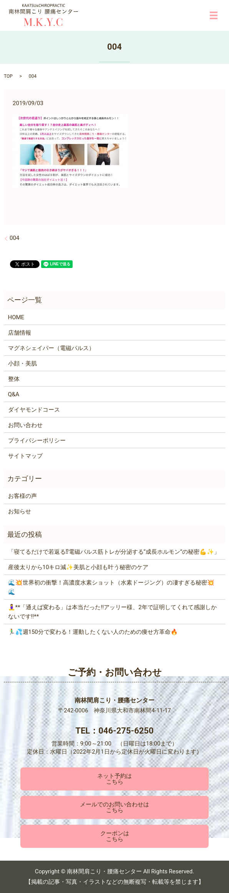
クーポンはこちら (114, 836)
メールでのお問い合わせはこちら (114, 807)
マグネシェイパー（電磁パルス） (51, 348)
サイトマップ (25, 455)
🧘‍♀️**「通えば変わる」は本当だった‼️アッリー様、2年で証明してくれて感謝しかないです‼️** (112, 612)
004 (14, 238)
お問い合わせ (25, 425)
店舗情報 (19, 332)
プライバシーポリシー (37, 440)
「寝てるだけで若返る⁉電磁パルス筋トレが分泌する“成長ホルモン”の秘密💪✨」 (114, 551)
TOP (8, 76)
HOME (16, 317)
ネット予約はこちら (114, 778)
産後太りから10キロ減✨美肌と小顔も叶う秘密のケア (78, 567)
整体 (14, 378)
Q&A (13, 394)
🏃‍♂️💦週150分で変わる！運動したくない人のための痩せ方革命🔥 (93, 631)
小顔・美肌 (22, 363)
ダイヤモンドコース (34, 409)
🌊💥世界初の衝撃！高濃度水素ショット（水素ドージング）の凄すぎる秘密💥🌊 (111, 587)
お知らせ (19, 511)
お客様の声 (22, 496)
